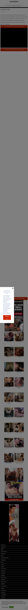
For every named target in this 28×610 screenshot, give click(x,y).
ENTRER (7, 316)
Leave (7, 318)
